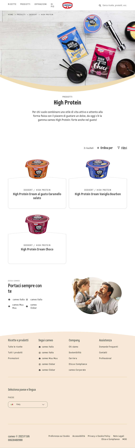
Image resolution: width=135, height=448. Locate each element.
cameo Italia (48, 347)
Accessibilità (79, 436)
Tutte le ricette (15, 347)
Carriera (73, 358)
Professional (105, 358)
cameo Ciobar (48, 364)
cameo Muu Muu (50, 358)
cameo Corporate (77, 370)
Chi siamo (73, 347)
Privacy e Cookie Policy (99, 436)
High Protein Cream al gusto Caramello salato (37, 182)
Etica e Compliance (78, 364)
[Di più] (54, 5)
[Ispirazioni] (42, 5)
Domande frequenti (108, 347)
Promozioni (13, 358)
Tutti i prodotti (15, 353)
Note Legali (118, 436)
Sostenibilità (75, 353)
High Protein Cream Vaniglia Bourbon (98, 182)
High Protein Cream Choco (37, 237)
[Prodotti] (27, 5)
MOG (124, 439)
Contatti (103, 353)
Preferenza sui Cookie (59, 436)
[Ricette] (14, 5)
